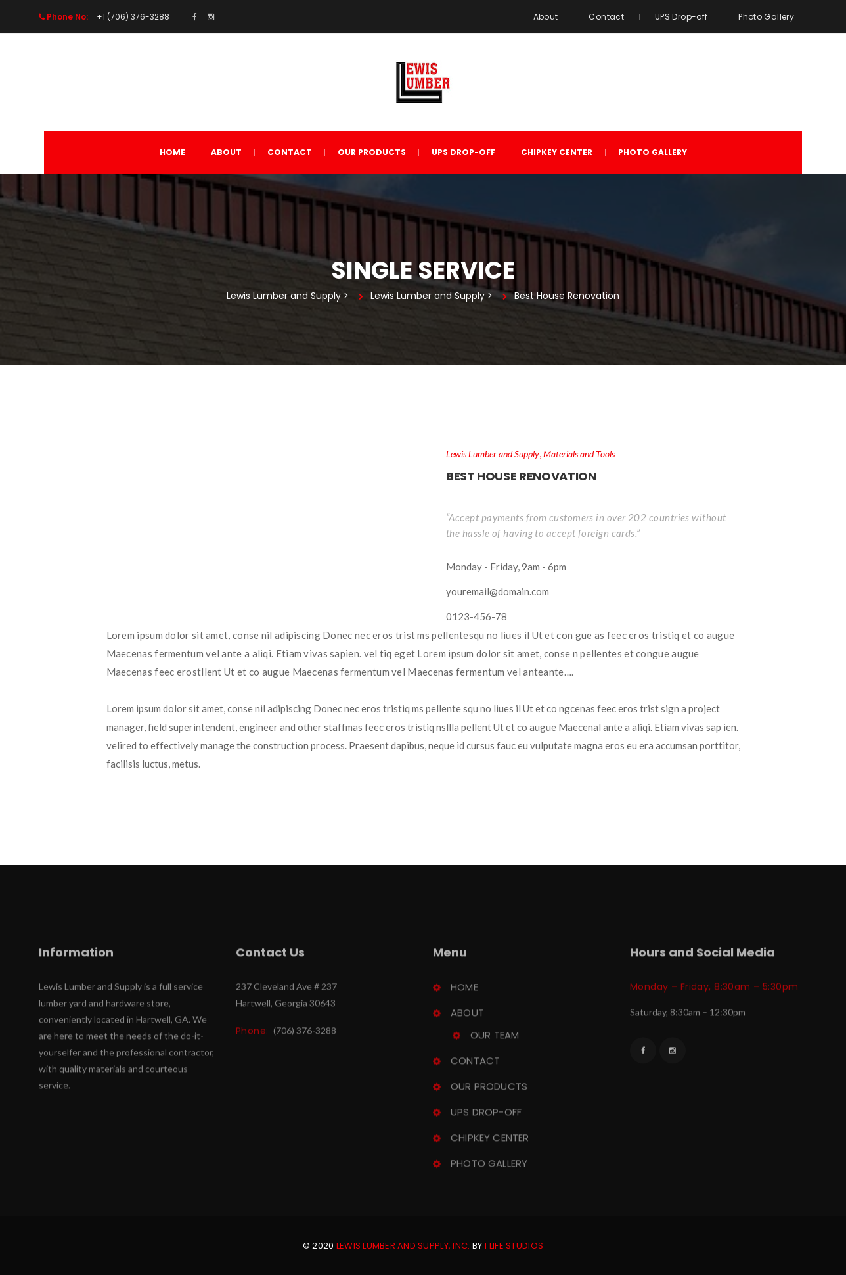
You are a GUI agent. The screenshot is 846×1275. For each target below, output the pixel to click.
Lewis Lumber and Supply (492, 453)
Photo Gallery (766, 17)
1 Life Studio (513, 1246)
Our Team (494, 1037)
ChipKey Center (556, 152)
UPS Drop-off (681, 17)
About (545, 17)
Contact (606, 17)
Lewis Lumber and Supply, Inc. (403, 1246)
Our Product (372, 152)
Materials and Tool (579, 453)
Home (172, 152)
